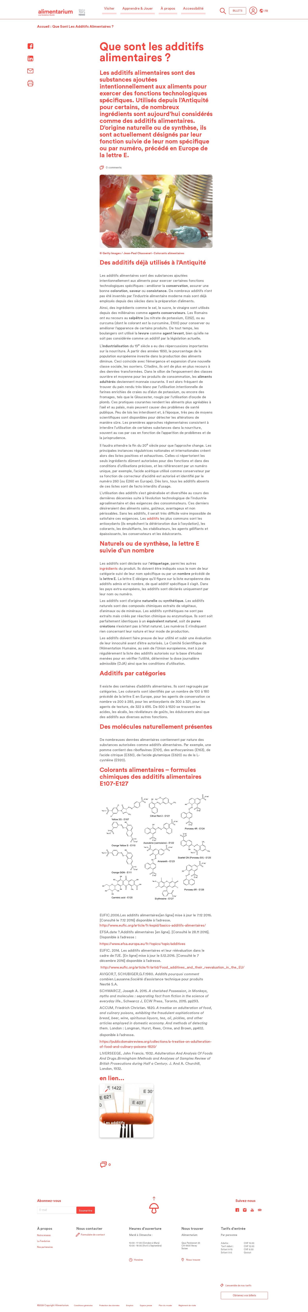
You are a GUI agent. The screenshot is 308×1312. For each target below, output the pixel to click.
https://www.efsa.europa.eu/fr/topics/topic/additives (142, 944)
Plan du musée (165, 1306)
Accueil (43, 26)
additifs (153, 518)
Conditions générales (83, 1306)
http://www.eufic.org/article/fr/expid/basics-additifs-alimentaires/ (153, 925)
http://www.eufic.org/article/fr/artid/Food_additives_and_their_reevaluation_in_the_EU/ (172, 967)
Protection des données (109, 1306)
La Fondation (43, 1241)
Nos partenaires (45, 1247)
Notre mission (44, 1235)
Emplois (129, 1306)
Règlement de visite (187, 1306)
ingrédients (109, 568)
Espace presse (146, 1306)
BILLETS (237, 10)
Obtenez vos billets (244, 1295)
